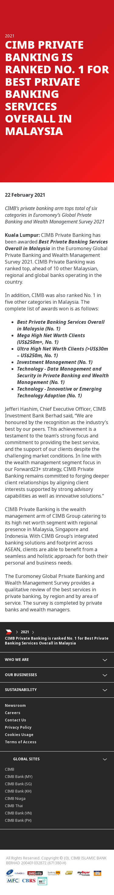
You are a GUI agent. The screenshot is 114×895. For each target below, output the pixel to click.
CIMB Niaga (15, 798)
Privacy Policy (18, 727)
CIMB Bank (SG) (18, 783)
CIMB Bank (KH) (18, 791)
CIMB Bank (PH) (18, 820)
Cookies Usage (19, 734)
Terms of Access (20, 742)
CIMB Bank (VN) (18, 813)
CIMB (9, 769)
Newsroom (15, 705)
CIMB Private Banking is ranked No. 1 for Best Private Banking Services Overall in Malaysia (57, 641)
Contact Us (15, 720)
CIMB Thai (14, 805)
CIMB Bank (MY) (18, 776)
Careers (12, 712)
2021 (25, 631)
